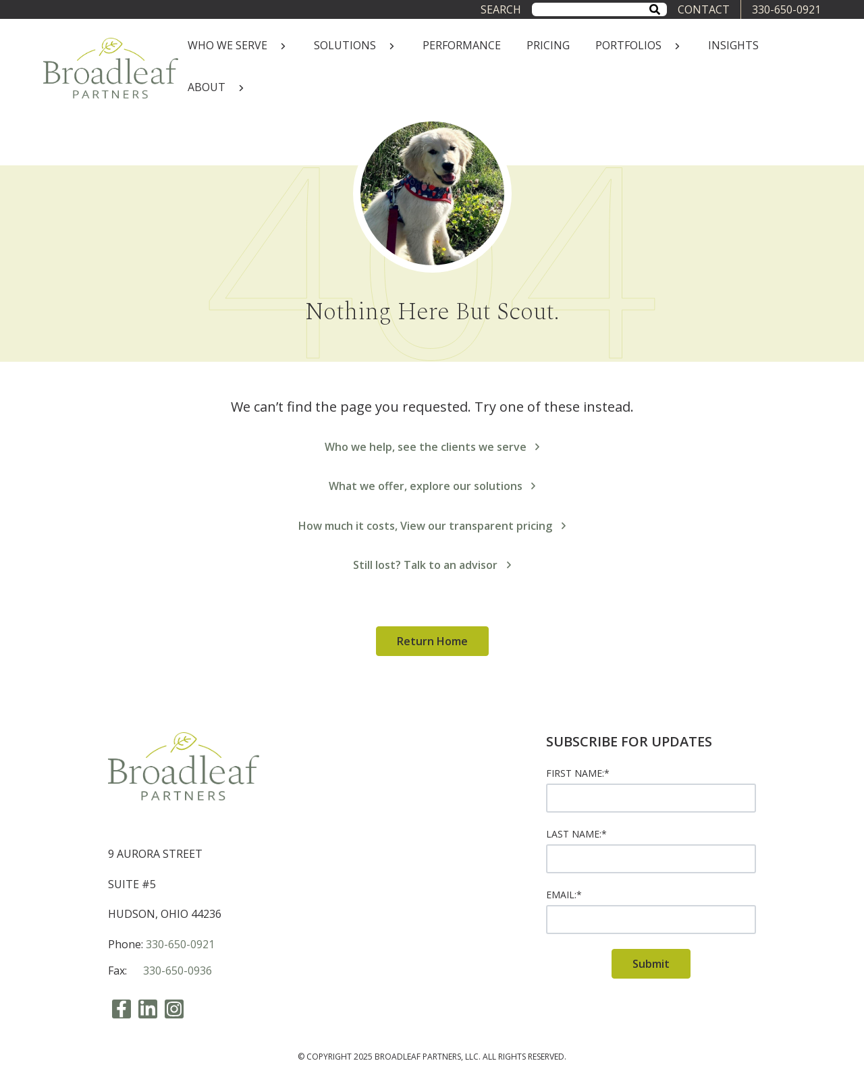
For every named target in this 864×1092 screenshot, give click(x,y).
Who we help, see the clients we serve (432, 446)
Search (501, 9)
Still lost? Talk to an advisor (432, 564)
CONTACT (704, 9)
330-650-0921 (786, 9)
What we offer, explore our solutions (432, 486)
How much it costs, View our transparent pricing (432, 525)
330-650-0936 (177, 970)
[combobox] (599, 9)
